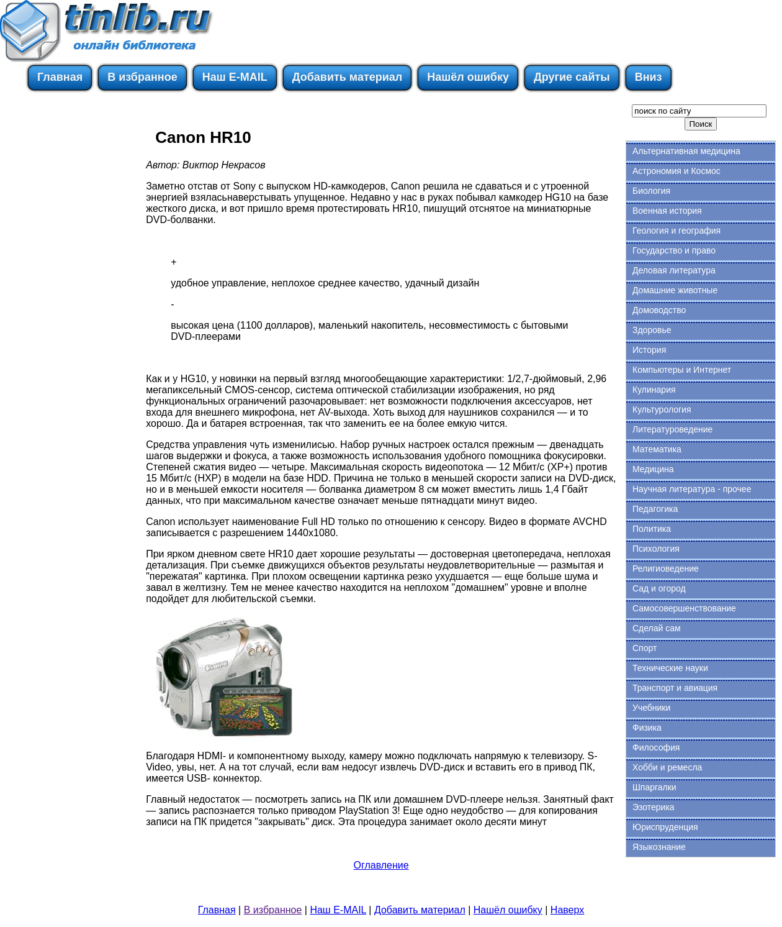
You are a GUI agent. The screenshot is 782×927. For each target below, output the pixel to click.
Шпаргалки (654, 787)
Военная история (667, 211)
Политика (651, 529)
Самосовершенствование (684, 608)
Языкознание (659, 847)
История (649, 350)
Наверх (567, 910)
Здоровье (652, 330)
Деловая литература (674, 270)
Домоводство (659, 310)
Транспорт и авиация (674, 688)
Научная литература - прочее (691, 489)
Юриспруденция (665, 827)
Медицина (653, 469)
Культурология (661, 409)
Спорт (644, 648)
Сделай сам (656, 628)
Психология (656, 549)
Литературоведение (672, 429)
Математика (656, 449)
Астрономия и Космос (676, 171)
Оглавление (380, 865)
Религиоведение (665, 568)
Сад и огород (659, 588)
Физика (647, 728)
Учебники (651, 708)
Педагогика (655, 509)
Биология (651, 191)
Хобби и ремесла (667, 767)
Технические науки (670, 668)
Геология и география (676, 230)
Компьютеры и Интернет (681, 370)
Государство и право (674, 250)
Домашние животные (674, 290)
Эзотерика (653, 807)
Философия (656, 747)
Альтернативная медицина (686, 151)
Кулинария (654, 390)
